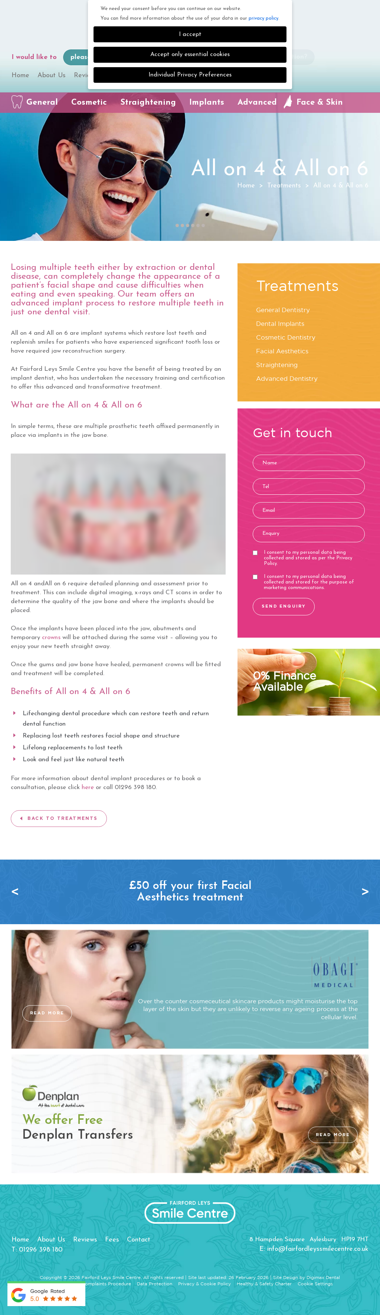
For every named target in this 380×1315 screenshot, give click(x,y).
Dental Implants (280, 324)
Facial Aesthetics (282, 351)
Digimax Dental (323, 1278)
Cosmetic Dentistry (285, 338)
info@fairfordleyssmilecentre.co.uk (317, 1249)
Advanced (257, 102)
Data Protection (154, 1284)
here (88, 787)
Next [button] (362, 891)
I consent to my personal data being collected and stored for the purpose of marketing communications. (303, 582)
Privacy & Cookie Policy (204, 1284)
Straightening (148, 102)
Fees (112, 1239)
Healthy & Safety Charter (264, 1284)
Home (20, 75)
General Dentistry (283, 310)
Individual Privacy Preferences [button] (190, 75)
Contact (138, 1239)
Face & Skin (320, 102)
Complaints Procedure (106, 1284)
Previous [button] (17, 891)
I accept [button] (190, 34)
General (42, 102)
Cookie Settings (315, 1284)
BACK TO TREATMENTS (62, 818)
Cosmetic (89, 102)
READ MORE (47, 1013)
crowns (51, 637)
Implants (206, 102)
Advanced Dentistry (287, 379)
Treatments (284, 185)
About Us (51, 75)
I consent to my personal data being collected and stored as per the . (302, 558)
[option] (190, 891)
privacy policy (263, 18)
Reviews (86, 75)
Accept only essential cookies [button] (190, 55)
